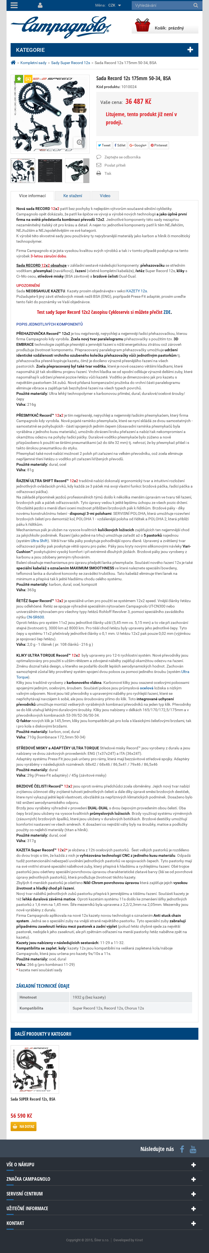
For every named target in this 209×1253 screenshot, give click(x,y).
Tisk (107, 173)
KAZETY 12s (136, 291)
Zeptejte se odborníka (122, 157)
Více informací (32, 195)
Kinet (139, 1240)
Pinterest (159, 145)
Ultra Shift (39, 541)
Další (86, 170)
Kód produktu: (108, 87)
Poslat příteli (114, 165)
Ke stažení (72, 195)
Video (105, 195)
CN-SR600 (35, 617)
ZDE (166, 312)
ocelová (146, 688)
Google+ (138, 145)
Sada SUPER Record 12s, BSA (33, 1098)
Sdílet (120, 145)
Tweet (104, 145)
